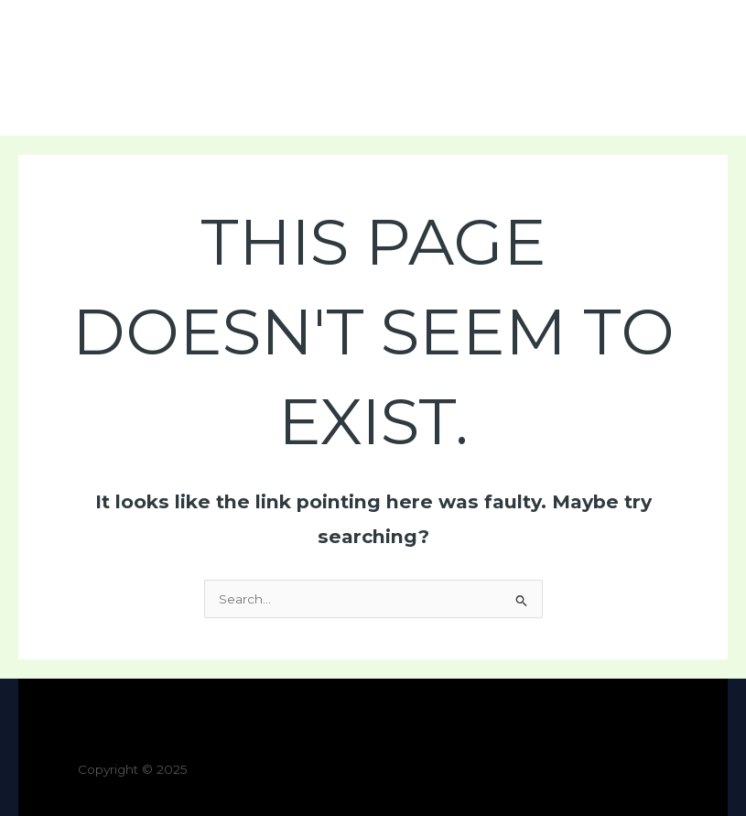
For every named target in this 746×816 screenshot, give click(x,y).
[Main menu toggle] (710, 68)
